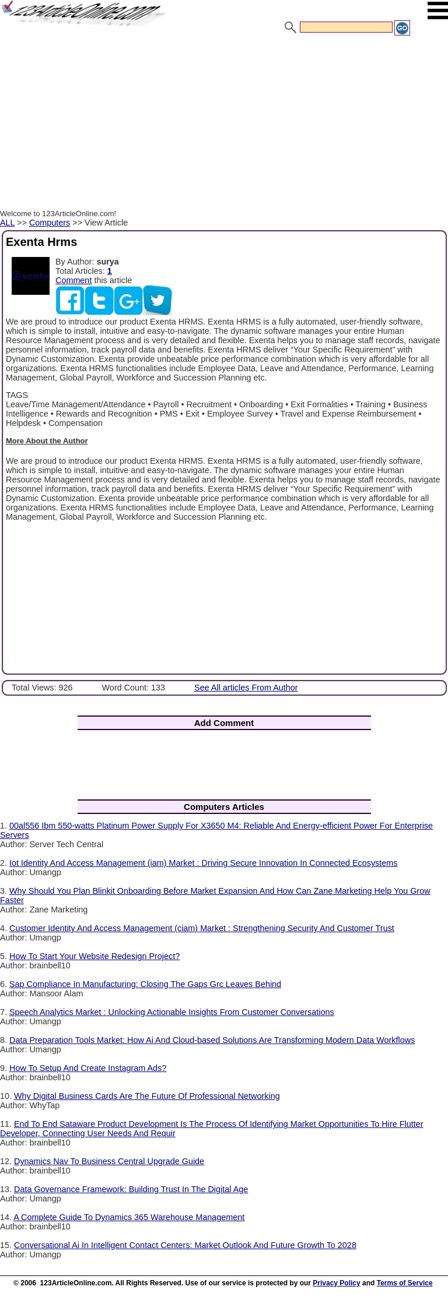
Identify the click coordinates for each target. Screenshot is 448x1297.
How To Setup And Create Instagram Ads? (87, 1068)
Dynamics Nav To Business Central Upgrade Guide (109, 1161)
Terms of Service (405, 1283)
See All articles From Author (246, 687)
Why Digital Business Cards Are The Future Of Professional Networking (147, 1096)
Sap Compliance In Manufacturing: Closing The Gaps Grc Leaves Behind (145, 984)
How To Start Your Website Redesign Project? (94, 956)
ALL (7, 222)
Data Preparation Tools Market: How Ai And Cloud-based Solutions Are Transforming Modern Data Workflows (212, 1040)
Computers (49, 222)
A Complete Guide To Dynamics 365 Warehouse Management (128, 1217)
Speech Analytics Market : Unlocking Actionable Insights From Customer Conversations (171, 1012)
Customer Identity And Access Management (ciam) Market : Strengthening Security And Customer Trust (201, 928)
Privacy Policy (336, 1283)
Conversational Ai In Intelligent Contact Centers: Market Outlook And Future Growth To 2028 (185, 1245)
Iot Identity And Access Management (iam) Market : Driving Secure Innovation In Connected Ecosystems (203, 863)
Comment (73, 280)
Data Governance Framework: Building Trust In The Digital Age (131, 1189)
